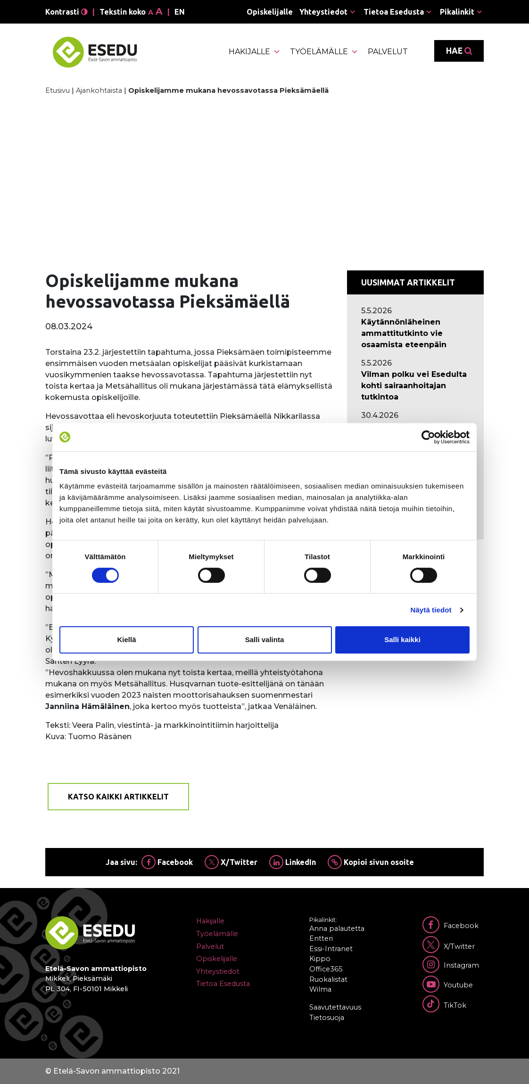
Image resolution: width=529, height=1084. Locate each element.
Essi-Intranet (331, 949)
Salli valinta (264, 640)
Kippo (320, 958)
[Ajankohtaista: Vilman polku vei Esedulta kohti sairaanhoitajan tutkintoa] (415, 386)
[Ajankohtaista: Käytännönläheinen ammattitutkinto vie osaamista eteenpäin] (415, 333)
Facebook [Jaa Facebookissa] (167, 862)
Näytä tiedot (431, 610)
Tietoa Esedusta (394, 12)
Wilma (320, 989)
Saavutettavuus (335, 1007)
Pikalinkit (457, 12)
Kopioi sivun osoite (371, 862)
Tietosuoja (326, 1017)
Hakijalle (255, 51)
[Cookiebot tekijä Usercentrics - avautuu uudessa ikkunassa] (428, 437)
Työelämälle (324, 51)
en (179, 12)
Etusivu (57, 90)
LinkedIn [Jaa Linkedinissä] (292, 862)
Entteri (321, 938)
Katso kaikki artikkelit (118, 796)
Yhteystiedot (323, 12)
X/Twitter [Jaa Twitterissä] (231, 862)
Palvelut (388, 51)
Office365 (325, 969)
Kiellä (126, 640)
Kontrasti (66, 12)
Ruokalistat (328, 979)
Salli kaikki (402, 640)
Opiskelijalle (270, 12)
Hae (459, 51)
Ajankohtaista (99, 90)
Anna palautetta (336, 928)
